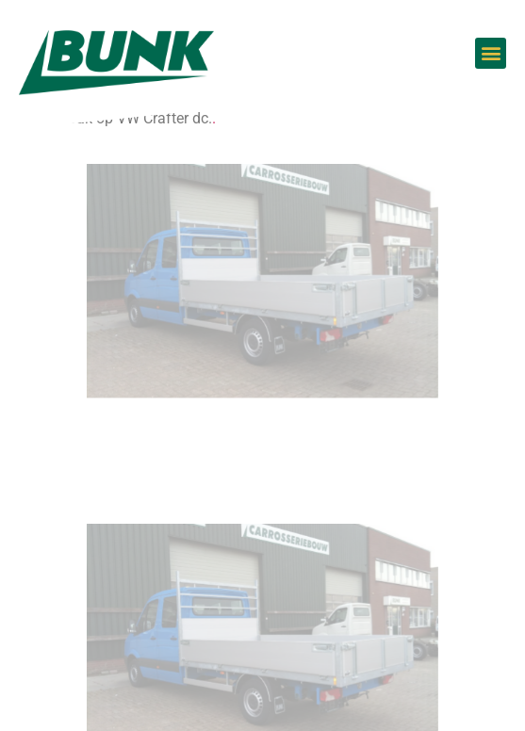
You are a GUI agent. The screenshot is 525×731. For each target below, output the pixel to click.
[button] (490, 53)
